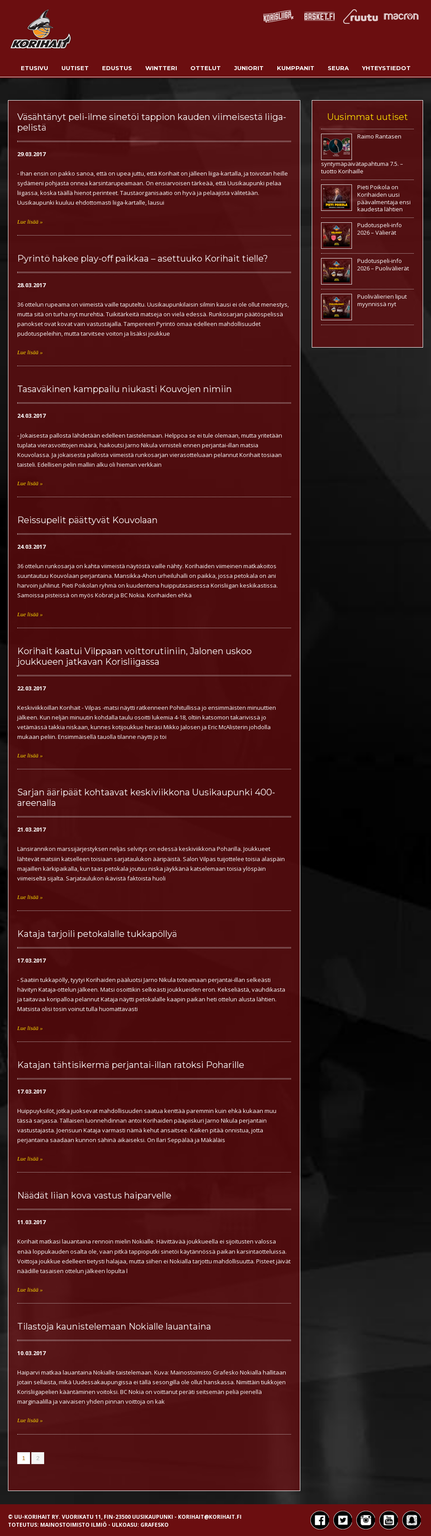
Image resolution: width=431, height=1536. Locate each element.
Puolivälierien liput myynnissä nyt (382, 300)
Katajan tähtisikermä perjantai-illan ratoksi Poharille (130, 1065)
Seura (338, 67)
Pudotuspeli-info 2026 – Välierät (379, 228)
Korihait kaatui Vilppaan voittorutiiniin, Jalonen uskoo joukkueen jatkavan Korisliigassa (134, 656)
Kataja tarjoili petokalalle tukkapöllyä (97, 934)
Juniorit (249, 67)
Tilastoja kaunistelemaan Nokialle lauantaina (114, 1326)
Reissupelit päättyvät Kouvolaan (87, 520)
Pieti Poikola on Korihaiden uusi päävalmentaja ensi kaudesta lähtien (384, 198)
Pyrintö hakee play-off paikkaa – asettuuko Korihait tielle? (142, 258)
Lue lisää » (30, 221)
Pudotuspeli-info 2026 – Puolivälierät (383, 264)
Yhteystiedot (386, 67)
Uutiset (75, 67)
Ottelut (205, 67)
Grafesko (154, 1525)
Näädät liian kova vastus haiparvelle (94, 1195)
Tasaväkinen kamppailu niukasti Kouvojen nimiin (124, 389)
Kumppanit (295, 67)
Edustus (117, 67)
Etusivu (34, 67)
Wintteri (161, 67)
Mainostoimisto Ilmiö (73, 1525)
